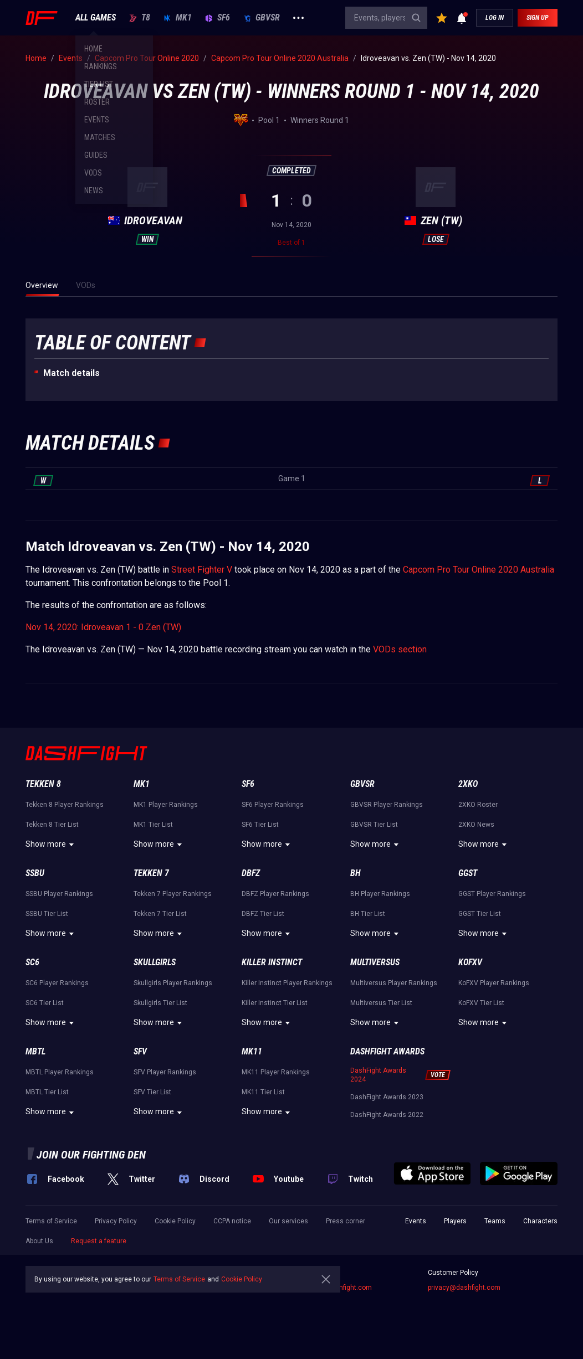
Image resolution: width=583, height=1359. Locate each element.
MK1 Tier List (153, 824)
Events (415, 1221)
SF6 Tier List (260, 824)
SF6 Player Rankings (273, 805)
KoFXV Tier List (481, 1003)
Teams (494, 1221)
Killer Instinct (272, 962)
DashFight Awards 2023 (386, 1097)
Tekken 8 (43, 784)
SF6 (217, 17)
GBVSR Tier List (374, 824)
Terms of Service (51, 1221)
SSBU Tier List (46, 914)
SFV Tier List (152, 1092)
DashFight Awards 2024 (378, 1075)
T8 (139, 17)
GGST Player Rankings (492, 894)
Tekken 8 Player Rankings (64, 805)
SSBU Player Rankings (59, 894)
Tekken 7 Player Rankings (173, 894)
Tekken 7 (151, 873)
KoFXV (470, 962)
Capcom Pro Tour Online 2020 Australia (478, 569)
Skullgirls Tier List (160, 1003)
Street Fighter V (201, 569)
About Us (39, 1241)
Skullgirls (155, 962)
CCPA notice (232, 1221)
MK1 (177, 17)
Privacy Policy (116, 1221)
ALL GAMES (95, 17)
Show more (51, 844)
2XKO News (476, 824)
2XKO (468, 784)
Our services (288, 1221)
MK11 (252, 1051)
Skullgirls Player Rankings (173, 983)
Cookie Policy (175, 1221)
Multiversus (375, 962)
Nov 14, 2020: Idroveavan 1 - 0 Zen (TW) (103, 627)
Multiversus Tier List (381, 1003)
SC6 (32, 962)
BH (355, 873)
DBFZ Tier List (263, 914)
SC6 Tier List (44, 1003)
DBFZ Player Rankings (275, 894)
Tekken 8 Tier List (52, 824)
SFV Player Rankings (165, 1072)
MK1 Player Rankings (166, 805)
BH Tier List (367, 914)
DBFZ (251, 873)
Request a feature (98, 1241)
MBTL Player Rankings (59, 1072)
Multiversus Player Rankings (393, 983)
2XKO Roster (478, 805)
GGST (467, 873)
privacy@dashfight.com (464, 1287)
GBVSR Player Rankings (386, 805)
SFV (140, 1051)
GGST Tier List (479, 914)
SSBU (34, 873)
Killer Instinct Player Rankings (287, 983)
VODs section (400, 649)
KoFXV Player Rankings (493, 983)
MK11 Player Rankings (276, 1072)
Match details (71, 373)
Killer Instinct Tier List (275, 1003)
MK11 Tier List (263, 1092)
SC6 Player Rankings (57, 983)
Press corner (345, 1221)
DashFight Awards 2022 (386, 1115)
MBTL (35, 1051)
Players (455, 1221)
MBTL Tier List (47, 1092)
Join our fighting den (91, 1154)
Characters (540, 1221)
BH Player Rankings (380, 894)
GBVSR (261, 17)
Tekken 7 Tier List (160, 914)
